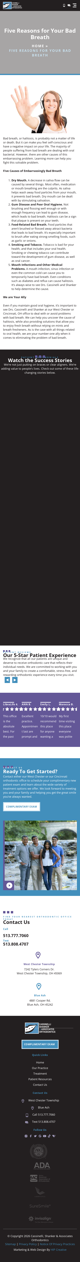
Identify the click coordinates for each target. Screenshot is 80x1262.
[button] (74, 5)
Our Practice (40, 1068)
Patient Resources (40, 1079)
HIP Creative (59, 1249)
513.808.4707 (16, 944)
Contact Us (40, 1085)
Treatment (40, 1073)
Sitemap (10, 1244)
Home (38, 45)
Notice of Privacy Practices (57, 1244)
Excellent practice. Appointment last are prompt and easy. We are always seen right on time (30, 726)
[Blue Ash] (38, 986)
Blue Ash (40, 995)
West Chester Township (39, 964)
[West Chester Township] (38, 955)
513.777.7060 (16, 935)
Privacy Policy (28, 1244)
